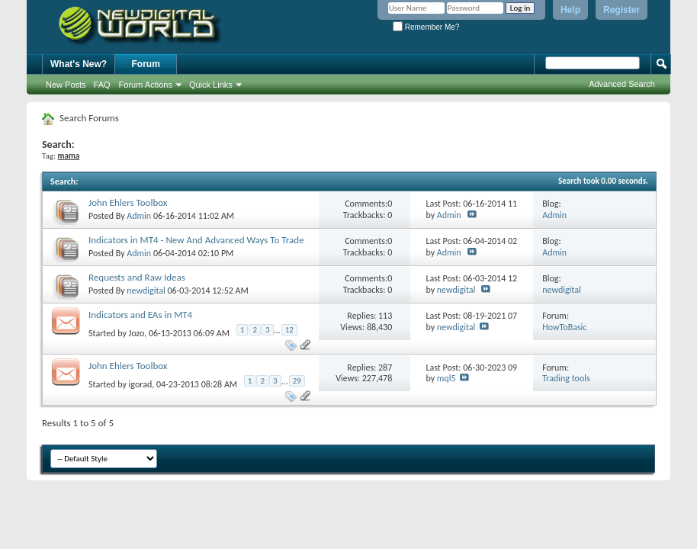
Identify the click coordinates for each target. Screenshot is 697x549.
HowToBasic (564, 327)
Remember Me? (426, 27)
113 (385, 315)
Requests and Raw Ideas (136, 277)
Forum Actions (145, 84)
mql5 (446, 378)
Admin (139, 215)
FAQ (102, 84)
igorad (141, 384)
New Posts (66, 84)
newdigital (146, 290)
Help (570, 10)
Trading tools (566, 378)
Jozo (137, 332)
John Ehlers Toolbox (128, 202)
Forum (146, 64)
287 (385, 367)
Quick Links (211, 84)
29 (297, 381)
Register (621, 10)
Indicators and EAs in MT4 (140, 314)
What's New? (78, 64)
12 (289, 330)
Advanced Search (622, 83)
